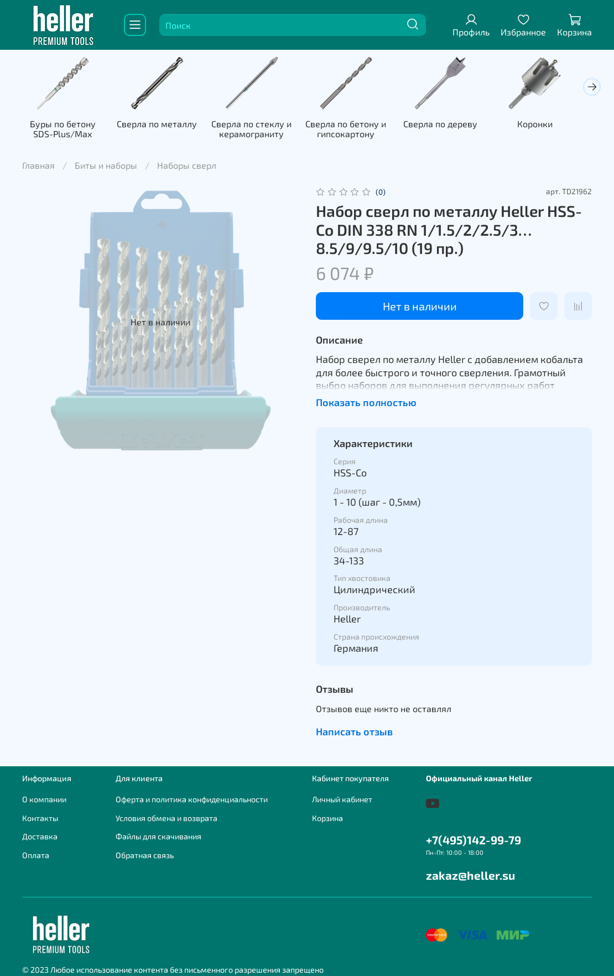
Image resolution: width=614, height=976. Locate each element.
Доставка (40, 836)
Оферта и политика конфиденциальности (192, 799)
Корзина (327, 818)
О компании (44, 799)
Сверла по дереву (452, 125)
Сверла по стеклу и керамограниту (258, 130)
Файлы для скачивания (158, 836)
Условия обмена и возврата (166, 818)
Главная (38, 167)
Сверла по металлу (161, 125)
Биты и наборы (106, 167)
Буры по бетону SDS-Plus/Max (64, 130)
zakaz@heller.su (470, 875)
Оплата (35, 855)
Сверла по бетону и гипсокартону (355, 130)
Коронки (550, 125)
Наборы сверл (186, 167)
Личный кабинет (342, 799)
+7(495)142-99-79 (473, 840)
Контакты (40, 818)
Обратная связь (145, 855)
